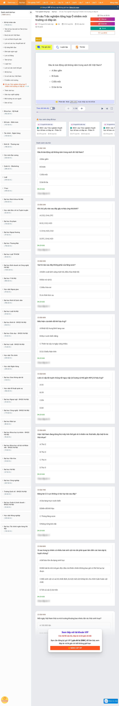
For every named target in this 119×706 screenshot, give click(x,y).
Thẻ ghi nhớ (43, 47)
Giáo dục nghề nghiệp (12, 94)
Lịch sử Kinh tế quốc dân (13, 39)
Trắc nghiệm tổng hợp (42, 12)
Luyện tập (62, 47)
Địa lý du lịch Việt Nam (12, 35)
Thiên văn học (9, 90)
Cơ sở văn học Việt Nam (13, 76)
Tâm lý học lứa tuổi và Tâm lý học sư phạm (16, 30)
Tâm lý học (8, 60)
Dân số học (8, 103)
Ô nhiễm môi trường (11, 80)
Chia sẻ (102, 19)
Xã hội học (8, 72)
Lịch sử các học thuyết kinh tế (15, 43)
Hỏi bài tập (4, 699)
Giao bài (102, 24)
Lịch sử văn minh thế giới (13, 68)
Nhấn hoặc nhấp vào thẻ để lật (75, 102)
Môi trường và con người (13, 99)
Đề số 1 (38, 39)
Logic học (8, 64)
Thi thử (80, 47)
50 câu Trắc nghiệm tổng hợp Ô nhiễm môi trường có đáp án (78, 12)
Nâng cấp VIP (75, 648)
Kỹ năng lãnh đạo (10, 47)
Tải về (102, 28)
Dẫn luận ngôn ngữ (11, 51)
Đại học (54, 12)
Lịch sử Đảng (9, 56)
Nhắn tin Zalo (111, 701)
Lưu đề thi (102, 33)
